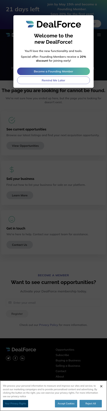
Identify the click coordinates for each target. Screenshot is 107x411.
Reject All (90, 403)
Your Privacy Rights (15, 403)
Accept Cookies (66, 403)
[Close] (101, 386)
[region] (53, 396)
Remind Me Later (53, 80)
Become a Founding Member (53, 71)
